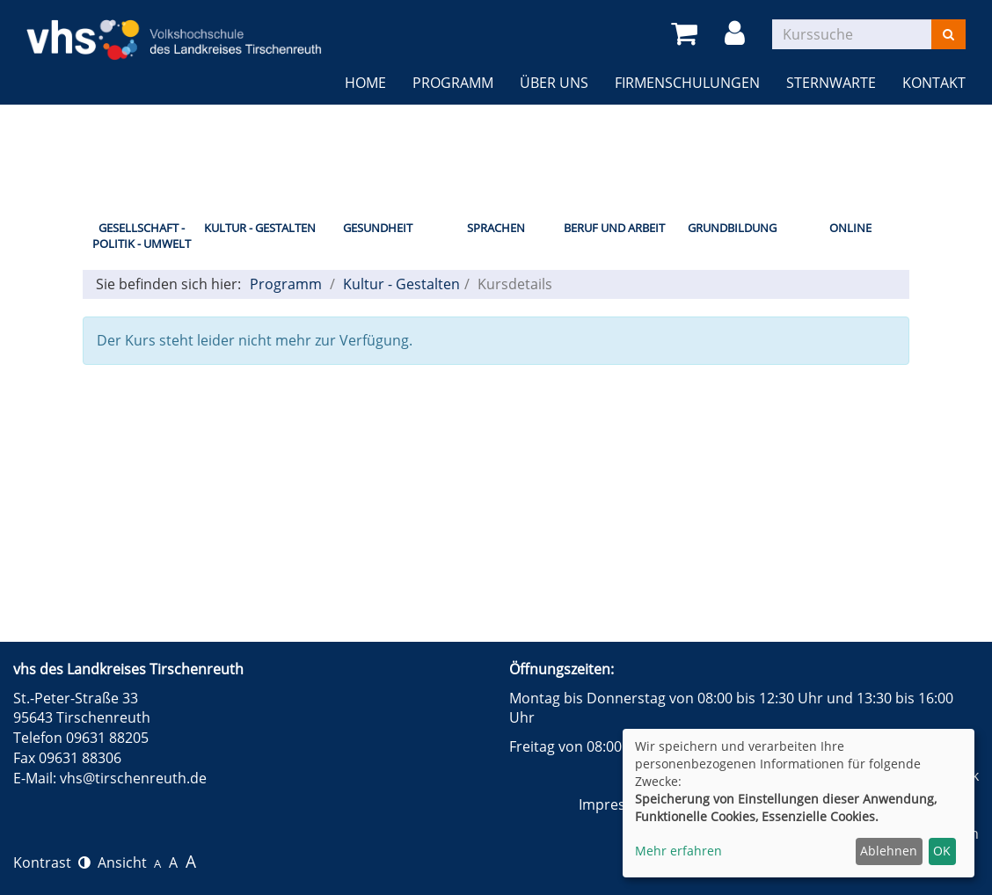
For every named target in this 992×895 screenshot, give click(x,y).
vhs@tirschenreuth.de (133, 778)
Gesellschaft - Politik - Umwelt (141, 236)
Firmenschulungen (687, 82)
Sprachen (496, 228)
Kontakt (934, 82)
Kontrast (52, 862)
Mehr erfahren (678, 850)
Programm (452, 82)
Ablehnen (888, 850)
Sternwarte (831, 82)
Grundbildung (732, 228)
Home (365, 82)
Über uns (554, 82)
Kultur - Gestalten (260, 228)
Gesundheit (377, 228)
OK (942, 850)
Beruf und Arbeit (614, 228)
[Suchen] (948, 34)
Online (850, 228)
